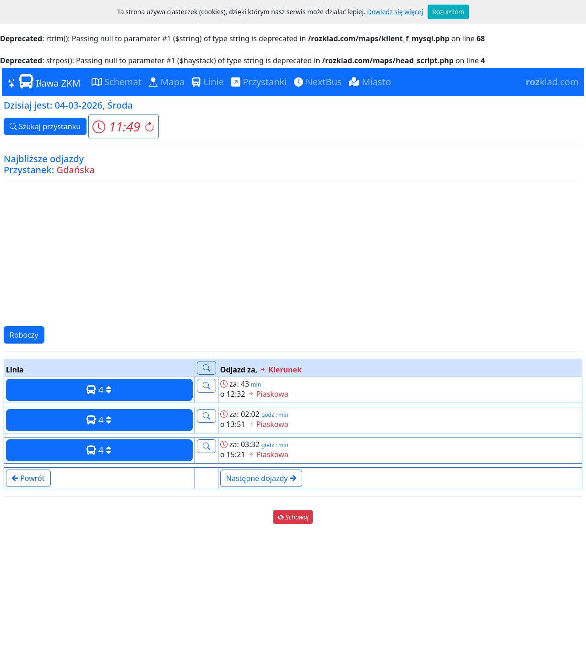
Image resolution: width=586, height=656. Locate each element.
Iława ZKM (44, 81)
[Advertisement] (293, 255)
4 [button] (99, 389)
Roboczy (24, 335)
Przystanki (259, 82)
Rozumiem (448, 11)
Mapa (166, 82)
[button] (123, 126)
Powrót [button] (28, 478)
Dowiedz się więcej (395, 11)
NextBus (318, 82)
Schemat (117, 82)
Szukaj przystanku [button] (45, 126)
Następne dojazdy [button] (261, 478)
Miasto (370, 82)
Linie (208, 82)
